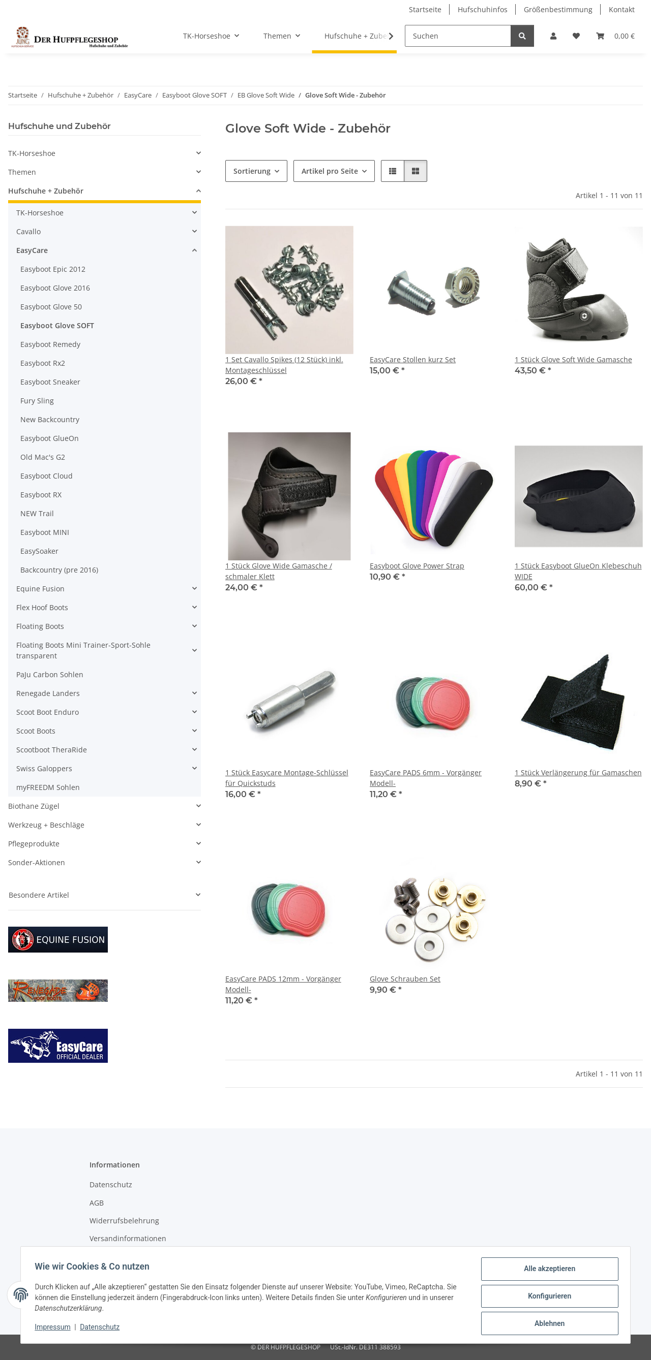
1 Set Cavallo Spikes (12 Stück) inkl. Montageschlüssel (284, 365)
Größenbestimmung (558, 9)
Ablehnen (547, 1324)
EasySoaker (39, 551)
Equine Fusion (40, 588)
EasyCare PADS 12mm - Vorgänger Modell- (283, 984)
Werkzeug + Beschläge (46, 825)
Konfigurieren (547, 1297)
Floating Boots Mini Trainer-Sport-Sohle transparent (83, 650)
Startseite (425, 9)
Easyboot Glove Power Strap (417, 566)
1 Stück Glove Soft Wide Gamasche (573, 359)
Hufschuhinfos (483, 9)
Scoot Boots (35, 731)
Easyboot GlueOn (49, 438)
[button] (553, 35)
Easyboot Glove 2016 (55, 288)
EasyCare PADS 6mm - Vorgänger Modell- (426, 778)
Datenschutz (102, 1328)
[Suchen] (458, 36)
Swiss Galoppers (44, 768)
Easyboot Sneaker (50, 382)
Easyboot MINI (44, 532)
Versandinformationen (128, 1238)
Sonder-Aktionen (36, 862)
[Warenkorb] (615, 35)
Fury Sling (37, 400)
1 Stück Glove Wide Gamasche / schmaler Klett (278, 571)
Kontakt (622, 9)
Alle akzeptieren (547, 1271)
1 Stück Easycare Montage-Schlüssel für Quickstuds (286, 778)
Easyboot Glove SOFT (57, 325)
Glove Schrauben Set (405, 979)
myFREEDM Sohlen (48, 787)
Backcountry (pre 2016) (59, 570)
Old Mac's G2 (42, 457)
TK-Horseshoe (31, 153)
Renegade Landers (48, 693)
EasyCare (32, 250)
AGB (97, 1203)
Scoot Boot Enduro (47, 712)
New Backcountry (49, 419)
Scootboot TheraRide (51, 749)
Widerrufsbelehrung (124, 1220)
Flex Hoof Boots (42, 607)
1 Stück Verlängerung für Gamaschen (578, 772)
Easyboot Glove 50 (51, 306)
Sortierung (252, 171)
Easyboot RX (41, 494)
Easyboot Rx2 (42, 363)
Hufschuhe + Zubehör (45, 191)
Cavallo (28, 231)
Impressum (55, 1328)
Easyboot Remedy (50, 344)
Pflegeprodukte (34, 843)
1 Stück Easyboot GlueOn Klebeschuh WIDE (578, 571)
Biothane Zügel (34, 806)
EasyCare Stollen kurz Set (413, 359)
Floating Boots (40, 626)
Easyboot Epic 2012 (52, 269)
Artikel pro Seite (330, 171)
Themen (22, 172)
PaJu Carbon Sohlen (49, 674)
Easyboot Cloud (46, 476)
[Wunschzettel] (576, 35)
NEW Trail (37, 513)
